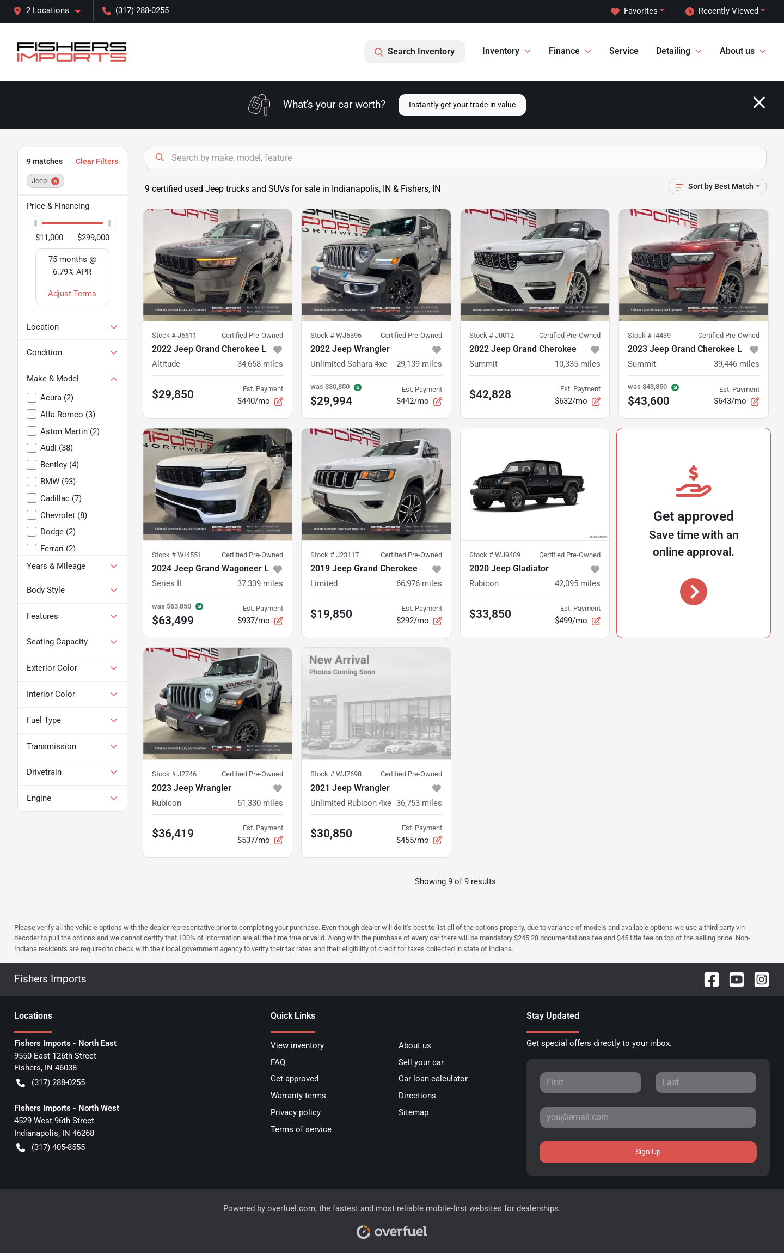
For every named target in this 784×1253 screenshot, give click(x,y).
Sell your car (421, 1062)
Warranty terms (298, 1095)
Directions (417, 1095)
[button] (51, 10)
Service (624, 51)
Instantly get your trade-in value (462, 104)
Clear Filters (97, 161)
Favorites (634, 11)
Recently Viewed (721, 11)
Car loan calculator (433, 1079)
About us (415, 1045)
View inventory (297, 1045)
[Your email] (648, 1117)
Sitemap (413, 1112)
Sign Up (648, 1151)
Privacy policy (296, 1112)
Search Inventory (415, 51)
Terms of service (301, 1129)
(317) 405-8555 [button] (50, 1147)
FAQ (278, 1062)
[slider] (35, 222)
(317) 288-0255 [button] (135, 10)
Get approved (294, 1079)
